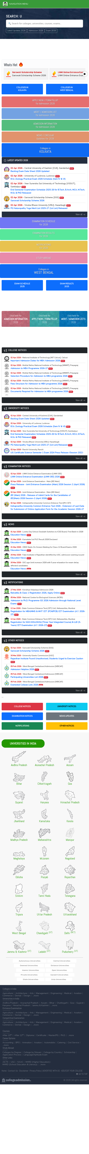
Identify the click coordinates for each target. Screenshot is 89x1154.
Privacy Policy (35, 1076)
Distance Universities (25, 975)
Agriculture (8, 998)
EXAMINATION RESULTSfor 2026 (44, 234)
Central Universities (47, 970)
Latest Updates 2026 (16, 30)
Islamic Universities (46, 975)
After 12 (19, 1041)
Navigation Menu (15, 4)
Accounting (8, 1048)
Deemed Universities (68, 970)
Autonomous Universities (23, 970)
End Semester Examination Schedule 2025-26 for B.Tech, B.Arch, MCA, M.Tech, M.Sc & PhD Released (48, 188)
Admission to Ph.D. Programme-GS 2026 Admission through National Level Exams (46, 610)
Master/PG (53, 1041)
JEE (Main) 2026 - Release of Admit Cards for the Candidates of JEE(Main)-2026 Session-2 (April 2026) (41, 504)
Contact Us (13, 1076)
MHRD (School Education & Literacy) (20, 1070)
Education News (47, 543)
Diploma (30, 1041)
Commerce (7, 1001)
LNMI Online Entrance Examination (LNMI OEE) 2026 (38, 484)
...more (36, 1001)
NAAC (20, 1067)
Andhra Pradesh (10, 1008)
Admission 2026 (36, 30)
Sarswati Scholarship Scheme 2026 (37, 199)
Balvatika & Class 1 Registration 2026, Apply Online (38, 601)
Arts (32, 998)
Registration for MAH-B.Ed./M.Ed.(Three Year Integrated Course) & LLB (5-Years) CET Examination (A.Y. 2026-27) (46, 631)
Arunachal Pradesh (29, 1008)
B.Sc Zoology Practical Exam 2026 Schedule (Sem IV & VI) (38, 177)
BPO (18, 1048)
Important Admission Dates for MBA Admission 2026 (39, 368)
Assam (44, 1008)
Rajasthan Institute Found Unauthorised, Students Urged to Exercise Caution (47, 668)
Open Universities (66, 975)
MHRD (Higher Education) (38, 1067)
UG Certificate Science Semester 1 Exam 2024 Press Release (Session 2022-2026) (47, 462)
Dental (18, 1001)
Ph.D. (63, 1041)
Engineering (56, 998)
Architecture (21, 998)
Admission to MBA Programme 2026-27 (44, 376)
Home (4, 1076)
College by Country (53, 1058)
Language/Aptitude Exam (35, 1060)
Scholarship (69, 1058)
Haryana (7, 1011)
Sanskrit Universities (45, 980)
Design (27, 1001)
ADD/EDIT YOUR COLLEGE (72, 1076)
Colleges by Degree (12, 1058)
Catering (61, 1048)
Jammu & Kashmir (40, 1011)
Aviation (78, 998)
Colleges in (45, 150)
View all (80, 214)
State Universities (66, 980)
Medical (67, 998)
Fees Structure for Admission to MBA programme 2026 (44, 391)
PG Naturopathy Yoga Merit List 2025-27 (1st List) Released (41, 207)
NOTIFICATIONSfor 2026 (44, 246)
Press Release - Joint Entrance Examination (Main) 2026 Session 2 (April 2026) (48, 494)
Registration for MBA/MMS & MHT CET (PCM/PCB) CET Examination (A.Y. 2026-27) (48, 620)
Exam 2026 (51, 30)
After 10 (7, 1041)
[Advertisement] (45, 48)
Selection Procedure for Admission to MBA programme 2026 (44, 384)
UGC (13, 1067)
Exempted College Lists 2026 (37, 693)
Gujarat (79, 1008)
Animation (27, 1048)
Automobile (49, 1048)
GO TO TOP (82, 1079)
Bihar (51, 1008)
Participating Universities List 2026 (37, 685)
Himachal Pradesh (21, 1011)
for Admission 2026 (45, 102)
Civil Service (73, 1048)
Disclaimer (23, 1076)
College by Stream (32, 1058)
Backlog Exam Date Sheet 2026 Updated (42, 170)
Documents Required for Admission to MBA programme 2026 (44, 399)
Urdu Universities (44, 985)
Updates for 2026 (45, 137)
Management (42, 998)
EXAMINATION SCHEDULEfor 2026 (43, 223)
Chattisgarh (62, 1008)
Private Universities (24, 980)
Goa (72, 1008)
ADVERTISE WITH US (51, 1076)
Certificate (41, 1041)
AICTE (5, 1067)
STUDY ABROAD (43, 258)
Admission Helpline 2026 (37, 677)
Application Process (12, 1060)
